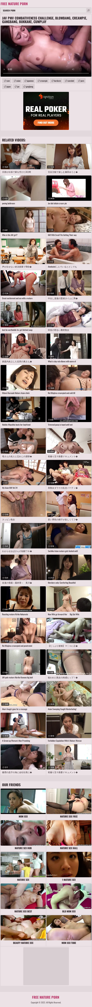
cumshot (71, 80)
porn (82, 80)
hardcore (57, 80)
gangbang (29, 86)
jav (18, 86)
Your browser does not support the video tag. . (46, 51)
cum (8, 80)
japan (9, 86)
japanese (30, 80)
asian (18, 80)
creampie (43, 80)
